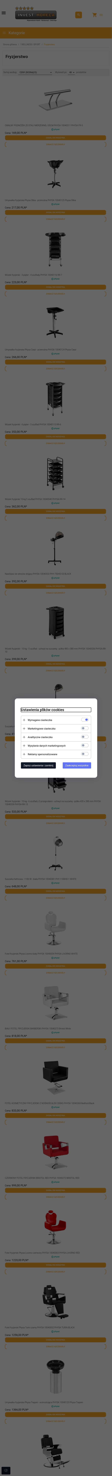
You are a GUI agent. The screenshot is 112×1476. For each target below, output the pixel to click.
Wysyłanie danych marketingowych (47, 745)
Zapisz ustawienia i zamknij (38, 765)
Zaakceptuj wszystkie (77, 765)
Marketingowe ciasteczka (41, 728)
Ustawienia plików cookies (42, 710)
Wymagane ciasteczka (40, 720)
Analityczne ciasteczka (40, 737)
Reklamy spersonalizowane (42, 754)
